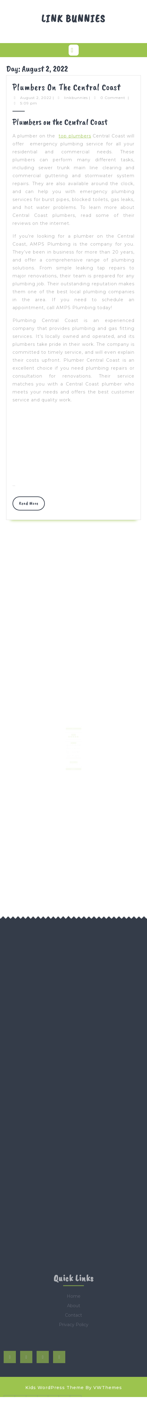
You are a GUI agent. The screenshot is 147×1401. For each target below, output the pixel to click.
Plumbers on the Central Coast (67, 87)
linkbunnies (76, 97)
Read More (32, 505)
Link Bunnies (73, 18)
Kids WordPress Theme (54, 1387)
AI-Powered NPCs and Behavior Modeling (72, 753)
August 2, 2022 (36, 97)
